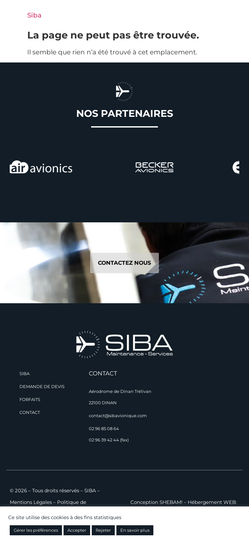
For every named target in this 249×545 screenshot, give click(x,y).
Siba (34, 15)
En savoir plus (134, 530)
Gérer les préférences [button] (36, 530)
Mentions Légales (31, 502)
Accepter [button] (76, 530)
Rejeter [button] (103, 530)
